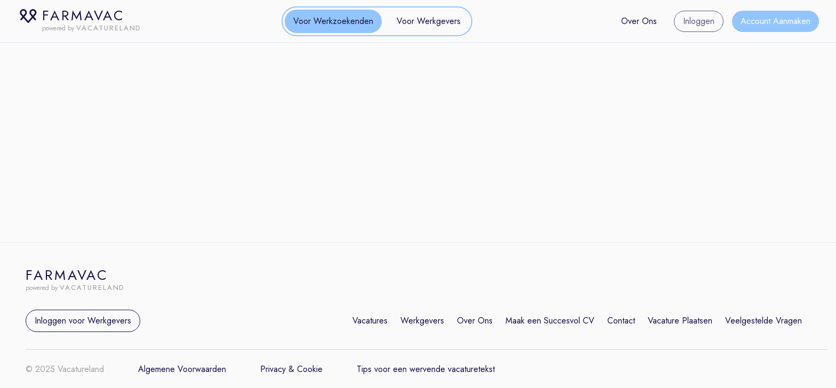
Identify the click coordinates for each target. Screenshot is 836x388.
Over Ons (639, 21)
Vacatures (370, 320)
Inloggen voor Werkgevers (83, 320)
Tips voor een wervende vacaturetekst (426, 369)
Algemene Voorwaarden (182, 369)
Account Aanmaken (775, 21)
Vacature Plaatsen (680, 320)
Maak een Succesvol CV (549, 320)
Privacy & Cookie (291, 369)
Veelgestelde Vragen (763, 320)
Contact (621, 320)
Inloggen (698, 21)
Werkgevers (422, 320)
